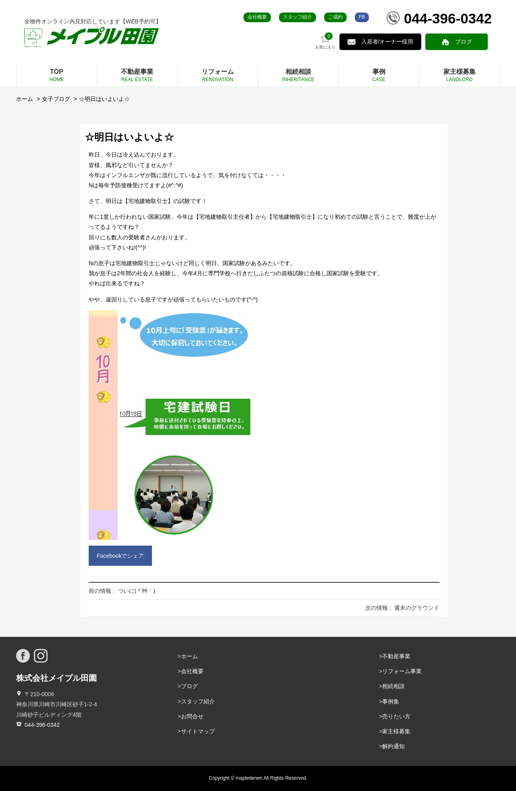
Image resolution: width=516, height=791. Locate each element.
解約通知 (393, 746)
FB (362, 17)
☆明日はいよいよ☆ (104, 99)
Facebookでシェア (120, 555)
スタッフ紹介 (297, 17)
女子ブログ (56, 99)
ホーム (24, 99)
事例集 (390, 701)
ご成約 (335, 17)
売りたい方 (396, 716)
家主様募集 (396, 731)
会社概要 (257, 17)
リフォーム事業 (402, 671)
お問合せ (192, 716)
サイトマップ (198, 731)
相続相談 (393, 686)
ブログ (464, 41)
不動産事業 (396, 656)
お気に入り (328, 41)
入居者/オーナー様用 (390, 41)
